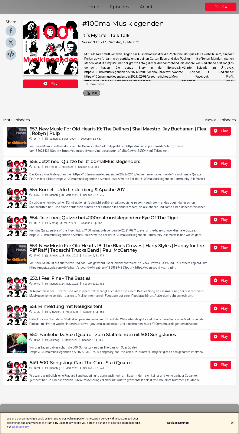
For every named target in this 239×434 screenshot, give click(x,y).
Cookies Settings (178, 425)
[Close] (232, 425)
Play (50, 83)
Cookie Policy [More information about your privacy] (20, 429)
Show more (95, 84)
